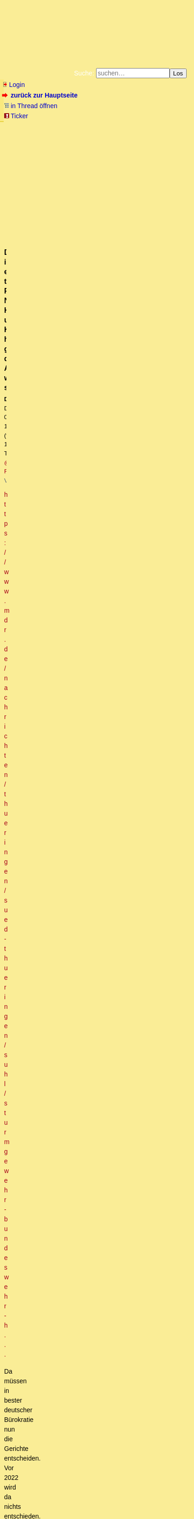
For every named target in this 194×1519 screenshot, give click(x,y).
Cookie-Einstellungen (163, 150)
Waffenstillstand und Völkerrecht (61, 767)
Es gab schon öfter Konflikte (62, 1306)
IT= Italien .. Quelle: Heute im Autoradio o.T (100, 1341)
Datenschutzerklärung (132, 135)
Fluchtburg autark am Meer (60, 128)
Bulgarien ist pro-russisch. (70, 1010)
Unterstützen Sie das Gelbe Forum (63, 142)
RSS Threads (54, 1498)
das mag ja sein (62, 584)
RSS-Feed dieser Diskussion (151, 326)
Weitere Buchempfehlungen (38, 150)
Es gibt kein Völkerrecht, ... (60, 784)
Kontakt (82, 1498)
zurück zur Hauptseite (41, 95)
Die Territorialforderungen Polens (96, 1271)
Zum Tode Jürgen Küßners (131, 128)
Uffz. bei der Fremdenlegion (73, 732)
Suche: (84, 73)
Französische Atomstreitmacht (77, 567)
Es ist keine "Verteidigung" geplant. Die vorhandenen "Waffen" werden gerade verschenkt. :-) (115, 1245)
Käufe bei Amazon (146, 142)
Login (13, 84)
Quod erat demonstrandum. (73, 532)
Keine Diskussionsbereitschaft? (79, 828)
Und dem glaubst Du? (46, 1428)
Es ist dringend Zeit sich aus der (68, 385)
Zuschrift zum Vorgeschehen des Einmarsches (81, 941)
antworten (27, 307)
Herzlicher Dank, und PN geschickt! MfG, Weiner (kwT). (112, 880)
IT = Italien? (50, 1332)
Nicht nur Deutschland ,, (78, 1262)
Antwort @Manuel (53, 1323)
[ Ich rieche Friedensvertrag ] (56, 472)
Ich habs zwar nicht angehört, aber (64, 454)
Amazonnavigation (109, 150)
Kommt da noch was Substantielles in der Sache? (93, 646)
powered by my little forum (20, 1511)
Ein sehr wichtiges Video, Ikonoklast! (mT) (93, 923)
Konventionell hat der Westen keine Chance (91, 515)
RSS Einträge (20, 1498)
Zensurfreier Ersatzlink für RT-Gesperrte (85, 793)
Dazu (29, 984)
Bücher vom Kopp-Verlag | (69, 135)
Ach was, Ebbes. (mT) (54, 445)
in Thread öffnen (30, 105)
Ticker (16, 116)
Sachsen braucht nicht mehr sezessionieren (84, 593)
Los (178, 73)
